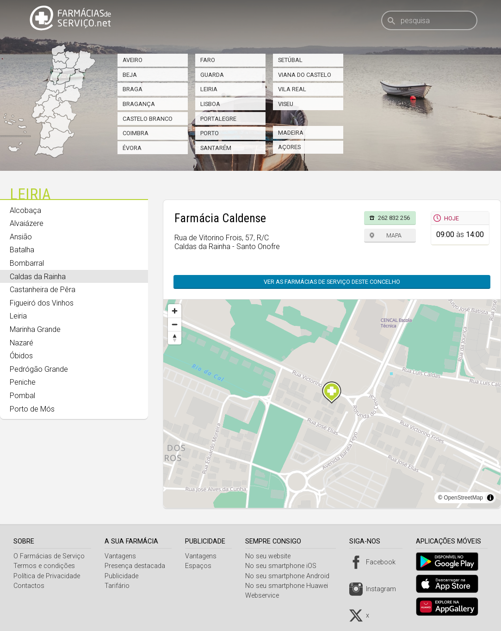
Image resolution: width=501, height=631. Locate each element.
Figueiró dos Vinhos (42, 303)
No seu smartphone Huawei (289, 586)
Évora (132, 147)
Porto (209, 133)
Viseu (285, 103)
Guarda (212, 74)
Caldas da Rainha (38, 276)
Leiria (208, 89)
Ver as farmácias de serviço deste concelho (332, 281)
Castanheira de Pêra (42, 289)
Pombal (22, 395)
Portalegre (218, 118)
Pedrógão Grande (39, 369)
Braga (132, 89)
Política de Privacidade (46, 576)
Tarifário (117, 586)
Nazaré (21, 342)
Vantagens (121, 556)
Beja (130, 74)
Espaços (200, 566)
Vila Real (292, 89)
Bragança (139, 103)
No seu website (271, 556)
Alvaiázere (26, 223)
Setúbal (290, 59)
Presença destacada (135, 566)
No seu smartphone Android (290, 576)
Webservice (265, 596)
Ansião (21, 236)
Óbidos (21, 355)
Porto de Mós (32, 409)
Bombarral (27, 263)
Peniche (23, 382)
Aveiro (132, 59)
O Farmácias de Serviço (49, 556)
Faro (207, 59)
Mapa (394, 235)
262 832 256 (394, 217)
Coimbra (135, 133)
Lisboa (210, 103)
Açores (289, 147)
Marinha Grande (35, 329)
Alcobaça (25, 210)
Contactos (28, 586)
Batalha (22, 249)
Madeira (290, 132)
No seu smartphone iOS (284, 566)
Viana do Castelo (304, 74)
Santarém (215, 147)
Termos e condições (44, 566)
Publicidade (122, 576)
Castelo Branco (148, 118)
